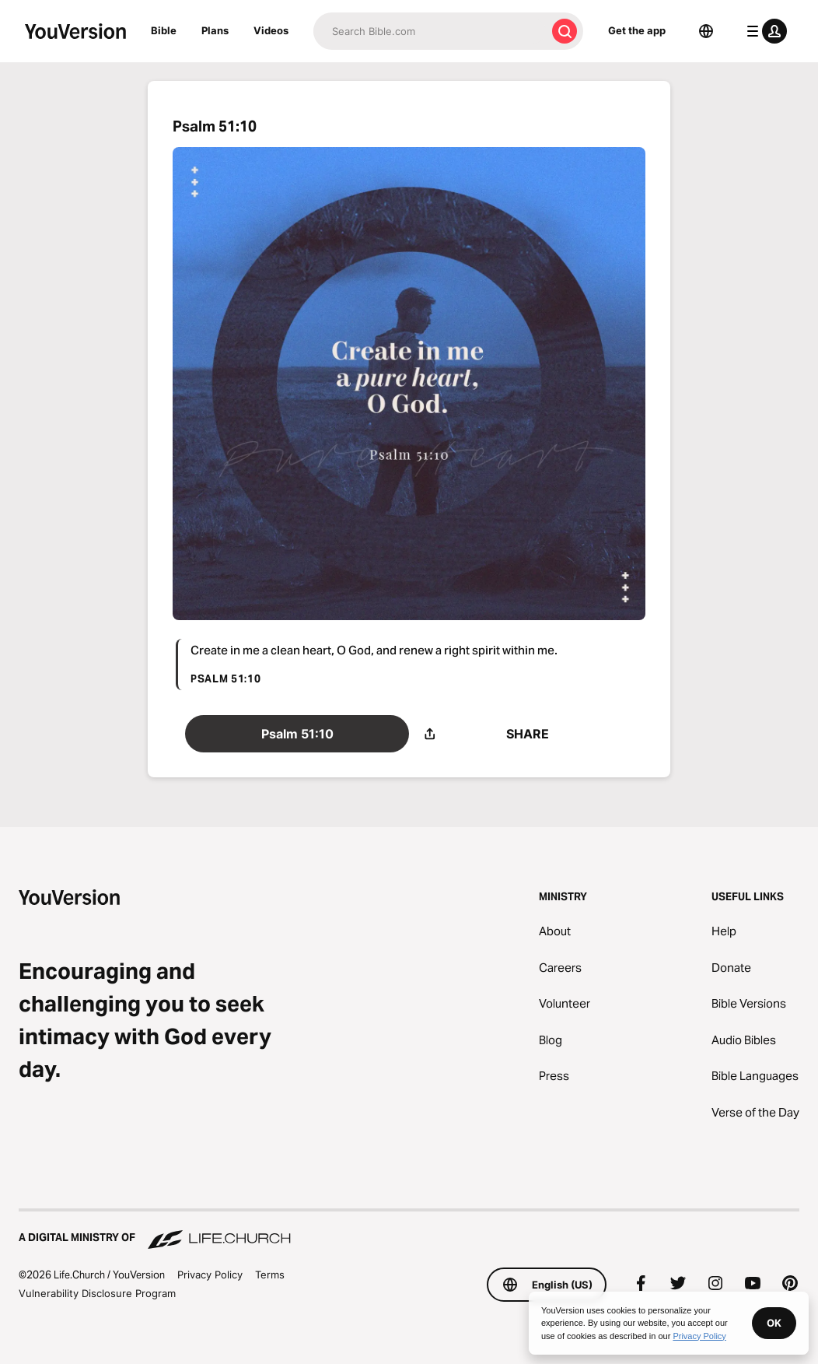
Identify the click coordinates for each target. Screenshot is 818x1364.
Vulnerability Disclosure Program (97, 1293)
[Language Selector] (706, 31)
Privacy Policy (210, 1274)
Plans (215, 30)
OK (774, 1323)
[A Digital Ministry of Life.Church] (409, 1230)
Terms (270, 1274)
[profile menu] (763, 31)
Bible (164, 30)
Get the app (637, 30)
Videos (270, 30)
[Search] (429, 31)
